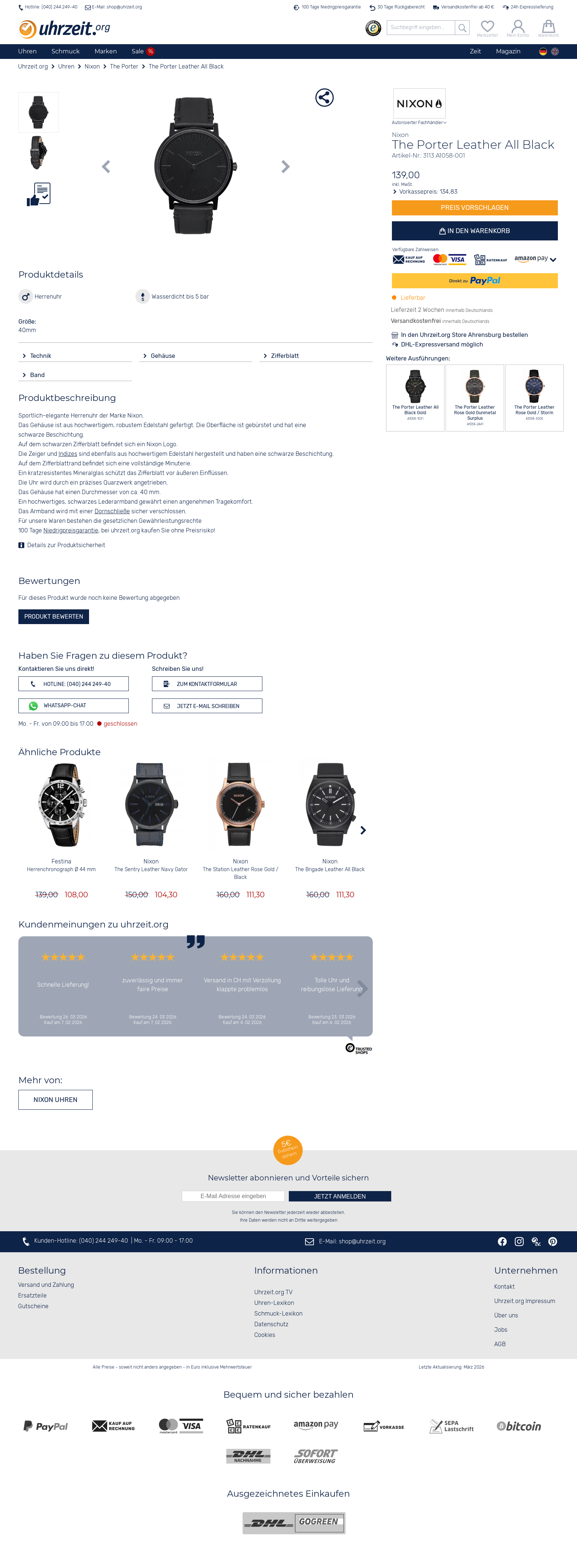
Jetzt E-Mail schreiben (200, 705)
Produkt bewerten (53, 616)
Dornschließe (112, 511)
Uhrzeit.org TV (273, 1292)
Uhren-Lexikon (274, 1303)
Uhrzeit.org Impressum (524, 1301)
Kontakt (504, 1287)
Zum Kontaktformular (199, 683)
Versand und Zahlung (46, 1285)
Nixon (150, 862)
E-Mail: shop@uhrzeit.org (116, 7)
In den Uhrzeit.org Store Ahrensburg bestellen (464, 334)
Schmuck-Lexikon (278, 1314)
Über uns (506, 1316)
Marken (106, 51)
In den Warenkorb (478, 231)
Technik (41, 355)
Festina (61, 862)
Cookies (264, 1335)
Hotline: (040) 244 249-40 (51, 7)
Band (38, 375)
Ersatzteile (32, 1296)
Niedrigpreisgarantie (70, 531)
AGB (500, 1344)
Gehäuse (164, 355)
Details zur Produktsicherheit (66, 545)
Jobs (500, 1330)
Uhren (27, 51)
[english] (555, 51)
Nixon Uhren (55, 1100)
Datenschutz (271, 1324)
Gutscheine (33, 1306)
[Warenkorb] (548, 28)
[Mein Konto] (518, 28)
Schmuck (66, 51)
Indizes (68, 454)
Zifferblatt (285, 355)
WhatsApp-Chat (57, 706)
